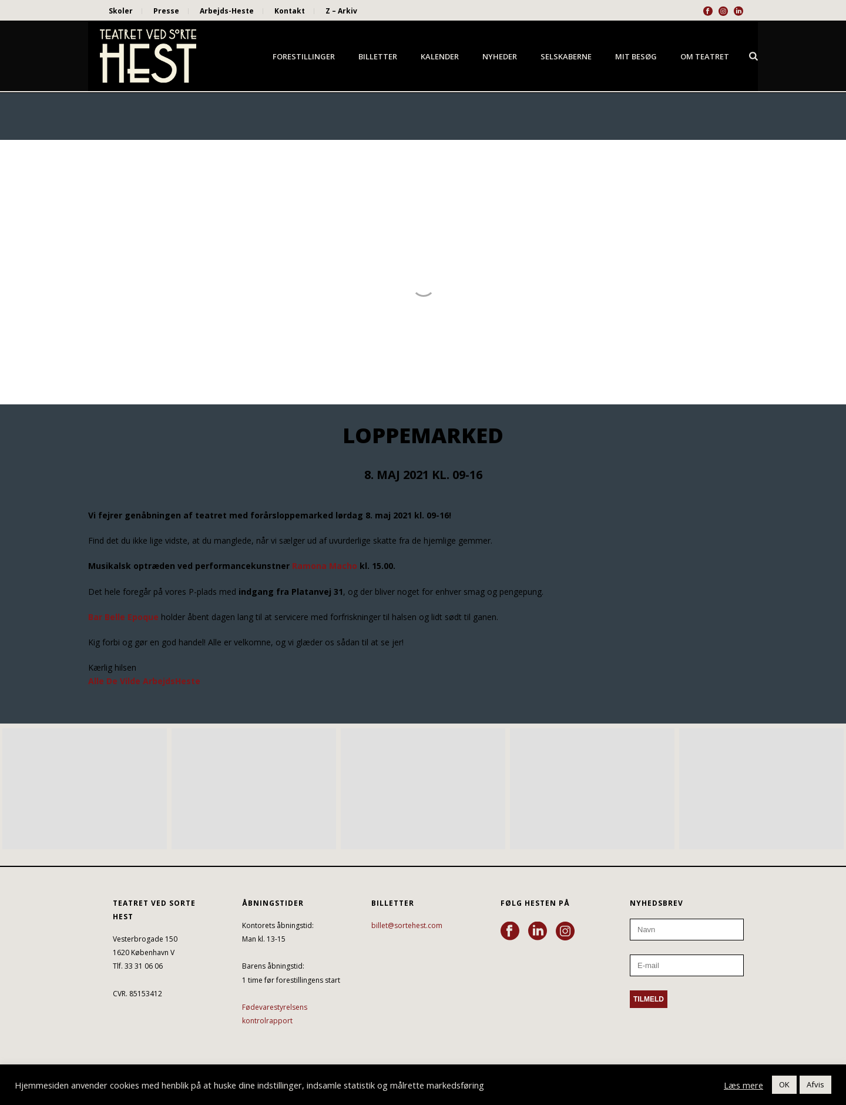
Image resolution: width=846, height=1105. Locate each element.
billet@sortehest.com (406, 925)
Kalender (440, 56)
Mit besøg (636, 56)
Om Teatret (704, 56)
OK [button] (784, 1084)
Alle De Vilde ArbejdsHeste (144, 681)
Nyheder (499, 56)
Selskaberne (566, 56)
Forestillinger (304, 56)
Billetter (377, 56)
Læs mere (743, 1085)
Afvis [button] (815, 1084)
